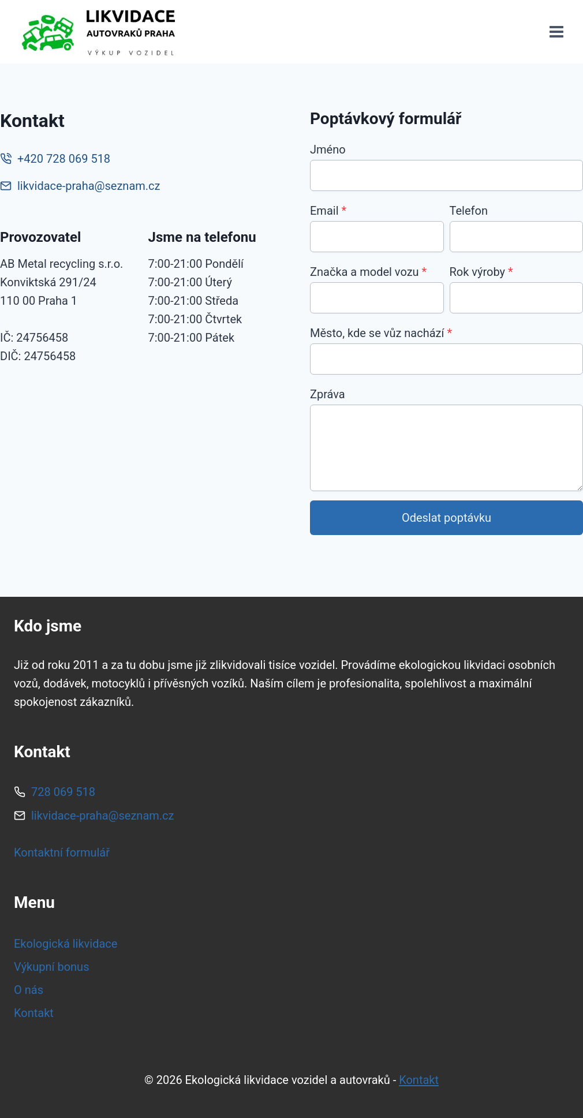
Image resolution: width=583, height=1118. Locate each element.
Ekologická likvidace (65, 944)
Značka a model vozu (368, 272)
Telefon (469, 211)
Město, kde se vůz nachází (381, 333)
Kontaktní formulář (62, 852)
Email (328, 211)
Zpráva (327, 394)
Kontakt (34, 1013)
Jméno (328, 149)
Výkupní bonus (51, 967)
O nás (28, 990)
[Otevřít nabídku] (556, 32)
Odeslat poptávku (446, 518)
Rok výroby (481, 272)
